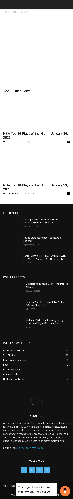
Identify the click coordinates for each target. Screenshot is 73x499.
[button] (5, 4)
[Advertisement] (36, 51)
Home (6, 11)
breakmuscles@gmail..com (29, 447)
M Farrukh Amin (10, 142)
